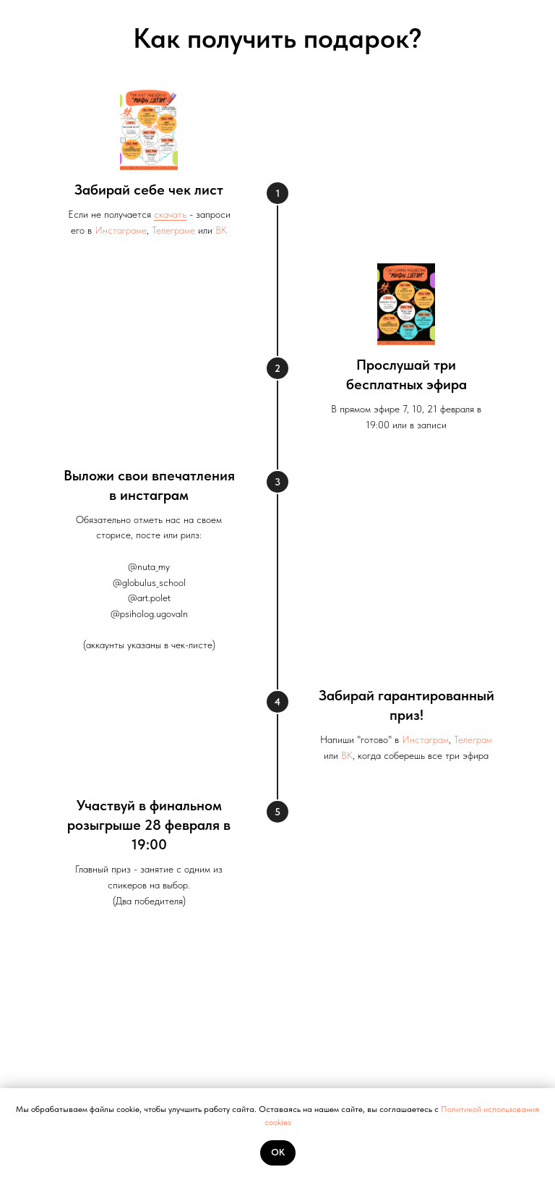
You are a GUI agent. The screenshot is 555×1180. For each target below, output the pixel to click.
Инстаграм (425, 739)
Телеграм (473, 739)
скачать (170, 214)
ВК (221, 230)
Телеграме (173, 230)
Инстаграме (121, 230)
